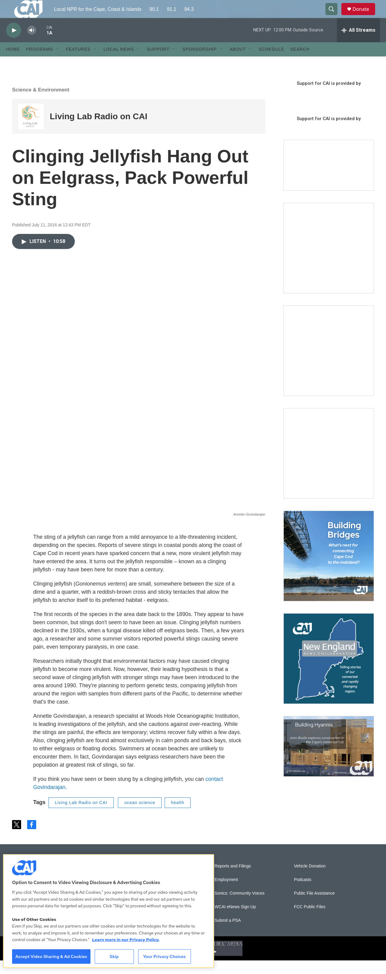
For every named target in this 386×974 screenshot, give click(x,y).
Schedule (271, 62)
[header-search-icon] (334, 16)
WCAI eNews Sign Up (235, 920)
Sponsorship (199, 62)
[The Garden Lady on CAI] (329, 262)
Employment (226, 893)
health (177, 816)
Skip (114, 956)
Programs (39, 62)
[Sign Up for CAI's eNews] (329, 364)
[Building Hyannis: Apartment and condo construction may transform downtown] (329, 760)
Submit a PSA (227, 934)
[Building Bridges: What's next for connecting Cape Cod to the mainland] (329, 570)
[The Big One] (329, 467)
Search (299, 62)
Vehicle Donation (310, 879)
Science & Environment (40, 103)
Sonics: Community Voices (239, 907)
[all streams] (358, 44)
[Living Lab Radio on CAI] (31, 130)
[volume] (32, 44)
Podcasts (303, 893)
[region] (108, 911)
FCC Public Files (309, 920)
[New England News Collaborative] (329, 672)
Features (78, 62)
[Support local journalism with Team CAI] (329, 179)
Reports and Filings (232, 879)
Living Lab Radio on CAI (98, 130)
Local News (118, 62)
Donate (364, 16)
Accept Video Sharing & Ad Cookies (51, 956)
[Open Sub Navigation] (57, 62)
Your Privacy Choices (164, 956)
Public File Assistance (314, 907)
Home (13, 62)
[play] (13, 43)
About (238, 62)
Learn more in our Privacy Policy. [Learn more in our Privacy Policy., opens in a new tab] (126, 939)
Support (158, 62)
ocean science (139, 816)
